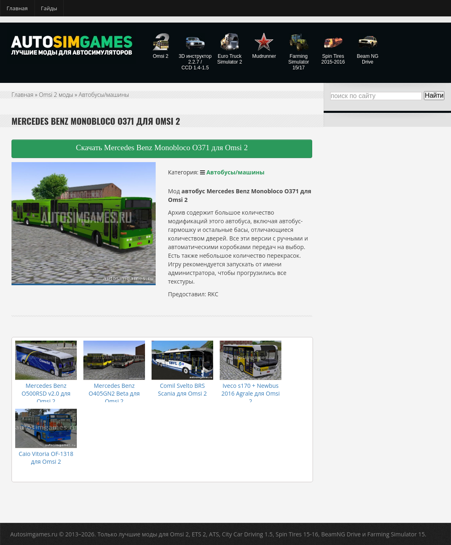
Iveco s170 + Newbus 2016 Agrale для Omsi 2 (250, 393)
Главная (17, 8)
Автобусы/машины (104, 94)
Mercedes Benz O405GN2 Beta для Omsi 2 (114, 393)
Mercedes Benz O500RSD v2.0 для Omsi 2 (45, 393)
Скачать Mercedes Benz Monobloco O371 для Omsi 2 (162, 147)
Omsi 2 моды (56, 94)
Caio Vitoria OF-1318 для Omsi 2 (46, 457)
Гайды (49, 8)
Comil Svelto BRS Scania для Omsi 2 (182, 389)
